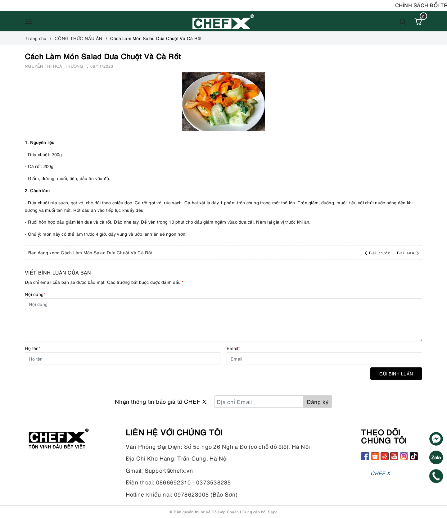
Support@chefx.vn (169, 470)
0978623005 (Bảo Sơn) (206, 494)
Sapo (273, 511)
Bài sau (408, 252)
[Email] (324, 358)
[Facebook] (365, 456)
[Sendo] (385, 456)
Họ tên (32, 348)
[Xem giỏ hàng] (418, 21)
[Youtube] (394, 456)
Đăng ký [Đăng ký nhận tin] (318, 401)
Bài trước (378, 252)
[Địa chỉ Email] (259, 401)
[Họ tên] (122, 358)
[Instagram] (404, 456)
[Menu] (28, 21)
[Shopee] (375, 456)
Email (233, 348)
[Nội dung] (223, 320)
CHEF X (380, 473)
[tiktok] (414, 456)
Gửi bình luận (396, 373)
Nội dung (35, 294)
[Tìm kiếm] (403, 21)
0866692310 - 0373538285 (193, 482)
